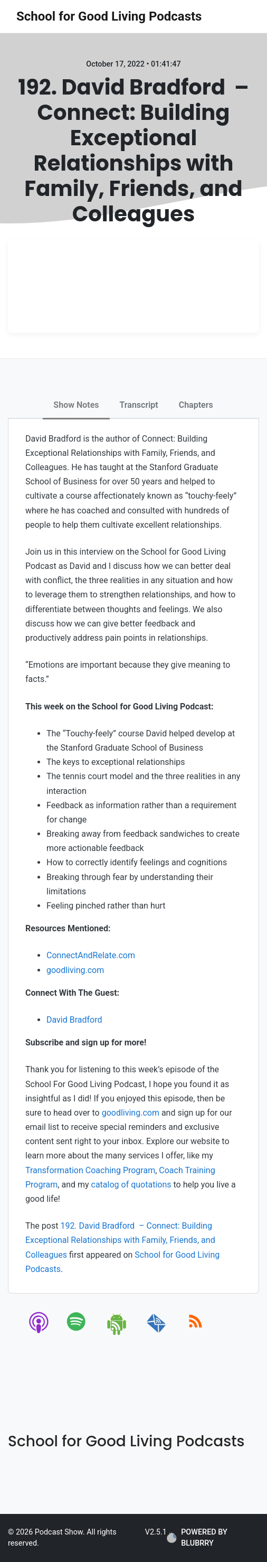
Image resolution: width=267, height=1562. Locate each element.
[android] (117, 1333)
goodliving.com (75, 970)
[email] (156, 1333)
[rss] (195, 1333)
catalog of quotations (131, 1185)
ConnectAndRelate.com (90, 955)
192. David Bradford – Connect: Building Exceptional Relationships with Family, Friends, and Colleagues (120, 1240)
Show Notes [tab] (76, 405)
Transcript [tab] (139, 405)
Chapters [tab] (196, 405)
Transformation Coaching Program (90, 1170)
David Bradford (74, 1020)
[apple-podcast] (39, 1333)
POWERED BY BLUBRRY (197, 1538)
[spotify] (78, 1333)
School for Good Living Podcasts (109, 16)
